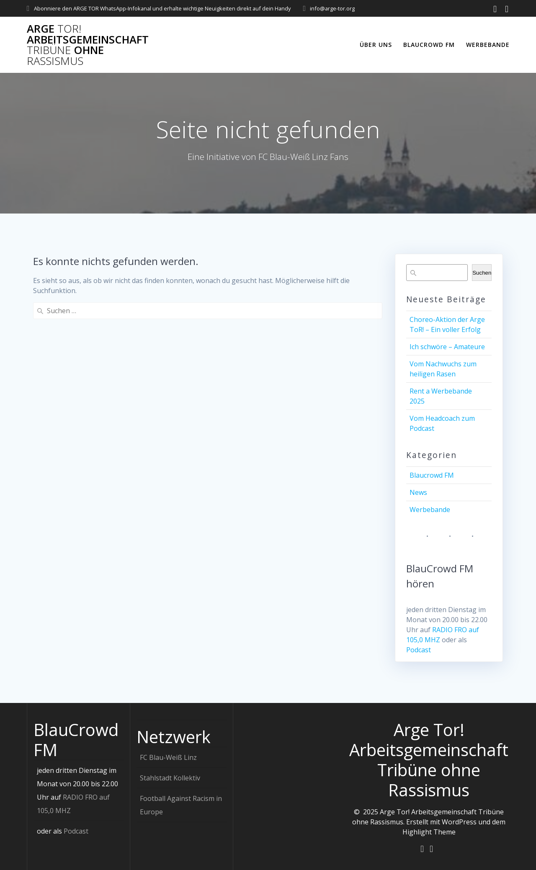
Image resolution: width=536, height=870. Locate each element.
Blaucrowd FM (429, 45)
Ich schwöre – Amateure (447, 346)
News (418, 492)
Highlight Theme (429, 831)
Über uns (376, 45)
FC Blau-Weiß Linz (168, 757)
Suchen (481, 273)
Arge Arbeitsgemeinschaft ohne (88, 44)
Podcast (418, 649)
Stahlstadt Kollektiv (170, 777)
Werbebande (488, 45)
